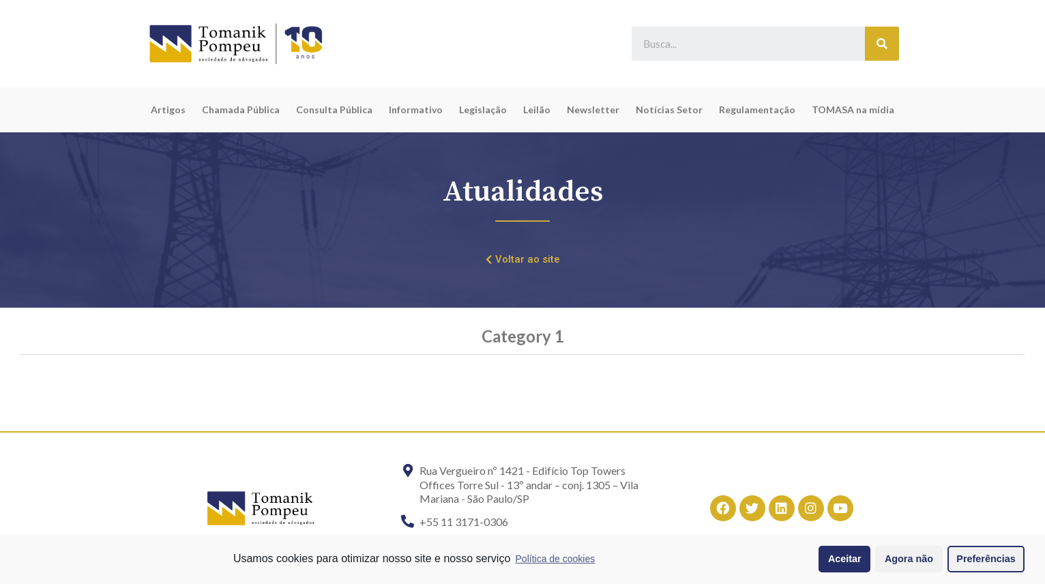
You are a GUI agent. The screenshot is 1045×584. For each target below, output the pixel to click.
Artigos (168, 109)
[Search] (882, 44)
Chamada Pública (241, 109)
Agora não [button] (909, 558)
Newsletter (593, 109)
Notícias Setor (669, 109)
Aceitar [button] (845, 558)
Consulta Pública (334, 109)
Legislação (483, 109)
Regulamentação (757, 109)
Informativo (416, 109)
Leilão (536, 109)
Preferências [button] (985, 558)
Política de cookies (555, 558)
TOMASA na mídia (853, 109)
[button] (522, 260)
